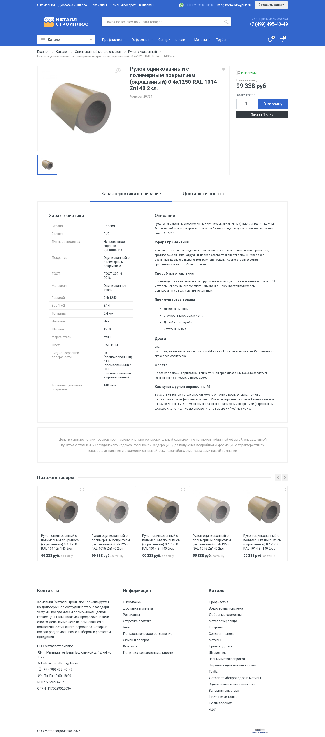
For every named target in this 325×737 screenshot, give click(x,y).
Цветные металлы (223, 697)
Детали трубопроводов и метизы (235, 678)
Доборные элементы (225, 615)
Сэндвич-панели (221, 634)
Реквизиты (99, 5)
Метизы (215, 640)
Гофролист (217, 627)
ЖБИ (212, 709)
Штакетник (217, 653)
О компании (46, 5)
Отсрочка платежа (137, 621)
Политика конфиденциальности (148, 653)
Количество (245, 95)
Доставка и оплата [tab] (203, 193)
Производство (220, 646)
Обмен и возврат (123, 5)
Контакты (146, 5)
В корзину (272, 104)
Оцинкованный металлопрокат (233, 684)
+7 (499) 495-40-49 (268, 24)
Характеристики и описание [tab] (131, 193)
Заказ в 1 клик (262, 114)
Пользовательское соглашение (147, 634)
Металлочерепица (223, 621)
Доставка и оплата (72, 5)
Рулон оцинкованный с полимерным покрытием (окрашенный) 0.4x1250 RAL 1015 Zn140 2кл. (111, 542)
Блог (126, 627)
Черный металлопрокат (227, 659)
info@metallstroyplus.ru (234, 5)
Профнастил (218, 602)
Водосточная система (226, 608)
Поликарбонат (220, 703)
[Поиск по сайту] (162, 21)
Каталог (66, 40)
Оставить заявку (271, 5)
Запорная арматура (224, 690)
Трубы (213, 672)
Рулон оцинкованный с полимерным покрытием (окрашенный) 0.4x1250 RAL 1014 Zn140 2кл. (60, 542)
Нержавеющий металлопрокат (233, 665)
